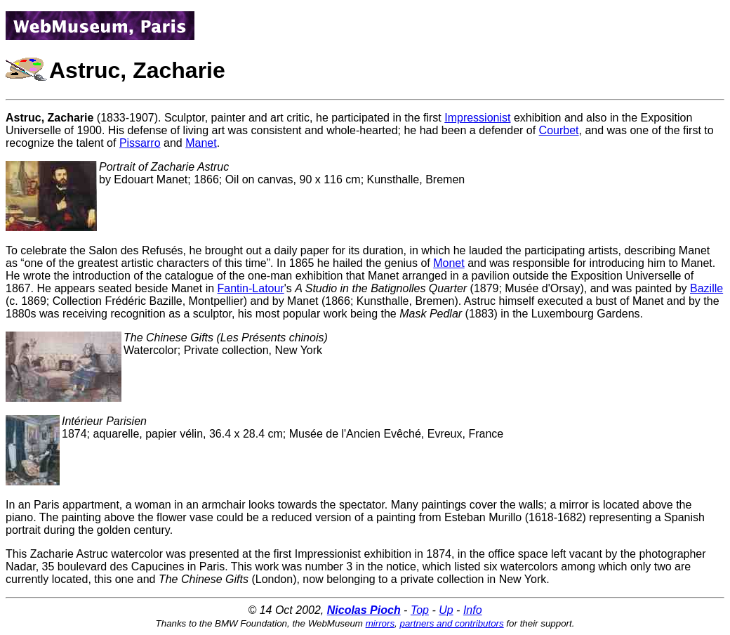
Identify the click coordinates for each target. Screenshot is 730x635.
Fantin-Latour (251, 288)
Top (420, 610)
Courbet (559, 130)
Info (472, 610)
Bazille (706, 288)
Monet (448, 263)
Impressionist (477, 118)
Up (446, 610)
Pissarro (140, 143)
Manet (200, 143)
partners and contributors (452, 623)
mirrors (380, 623)
